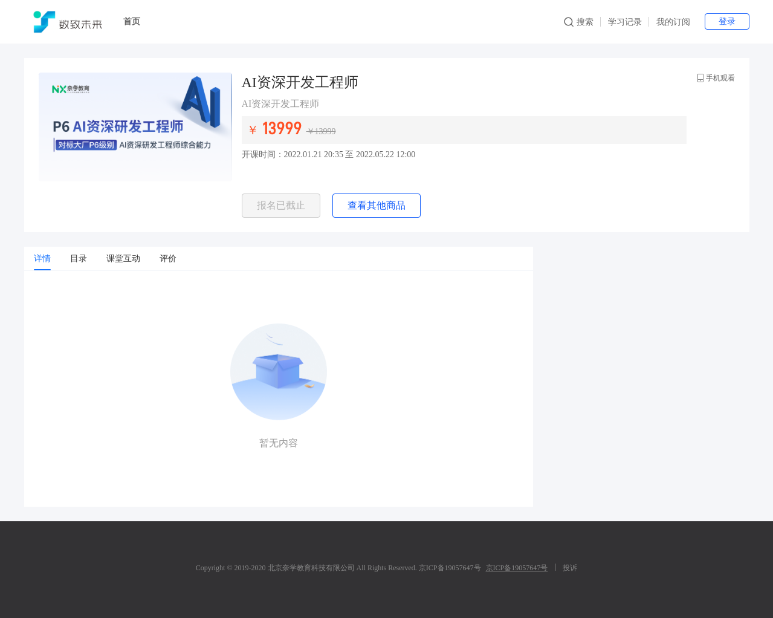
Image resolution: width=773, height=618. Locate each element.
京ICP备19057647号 (517, 568)
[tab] (42, 259)
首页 (131, 21)
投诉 (570, 568)
